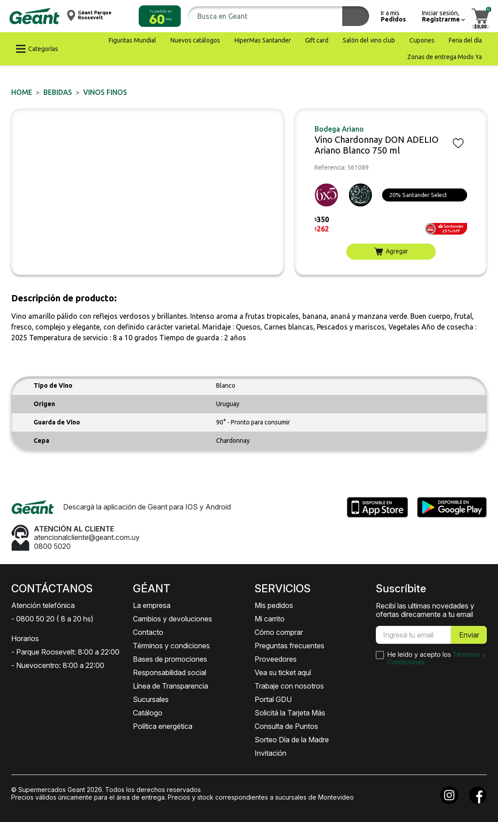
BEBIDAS (57, 92)
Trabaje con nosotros (289, 685)
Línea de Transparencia (170, 685)
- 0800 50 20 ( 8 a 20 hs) (52, 618)
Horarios (25, 638)
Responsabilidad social (169, 672)
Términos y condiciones (171, 645)
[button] (160, 16)
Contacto (148, 632)
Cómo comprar (279, 632)
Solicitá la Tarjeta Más (290, 712)
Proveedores (276, 659)
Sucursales (151, 699)
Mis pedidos (274, 605)
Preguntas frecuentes (289, 645)
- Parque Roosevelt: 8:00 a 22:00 (65, 651)
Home (21, 92)
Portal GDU (273, 699)
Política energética (162, 726)
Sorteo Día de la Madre (292, 739)
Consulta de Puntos (286, 726)
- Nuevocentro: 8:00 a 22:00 (57, 665)
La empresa (151, 605)
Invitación (270, 753)
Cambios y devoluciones (172, 618)
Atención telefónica (43, 605)
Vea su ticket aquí (283, 672)
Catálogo (147, 712)
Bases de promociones (170, 659)
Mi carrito (270, 618)
